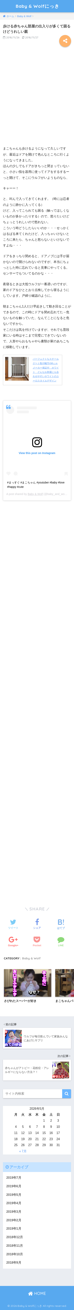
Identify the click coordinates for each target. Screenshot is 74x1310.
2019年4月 (13, 1203)
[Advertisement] (37, 99)
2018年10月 (14, 1254)
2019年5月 (13, 1194)
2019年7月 (13, 1177)
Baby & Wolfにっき (37, 6)
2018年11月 (14, 1245)
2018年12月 (14, 1237)
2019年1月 (13, 1228)
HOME (37, 1293)
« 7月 (23, 1151)
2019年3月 (13, 1211)
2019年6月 (13, 1186)
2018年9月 (13, 1262)
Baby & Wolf (35, 494)
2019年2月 (13, 1220)
